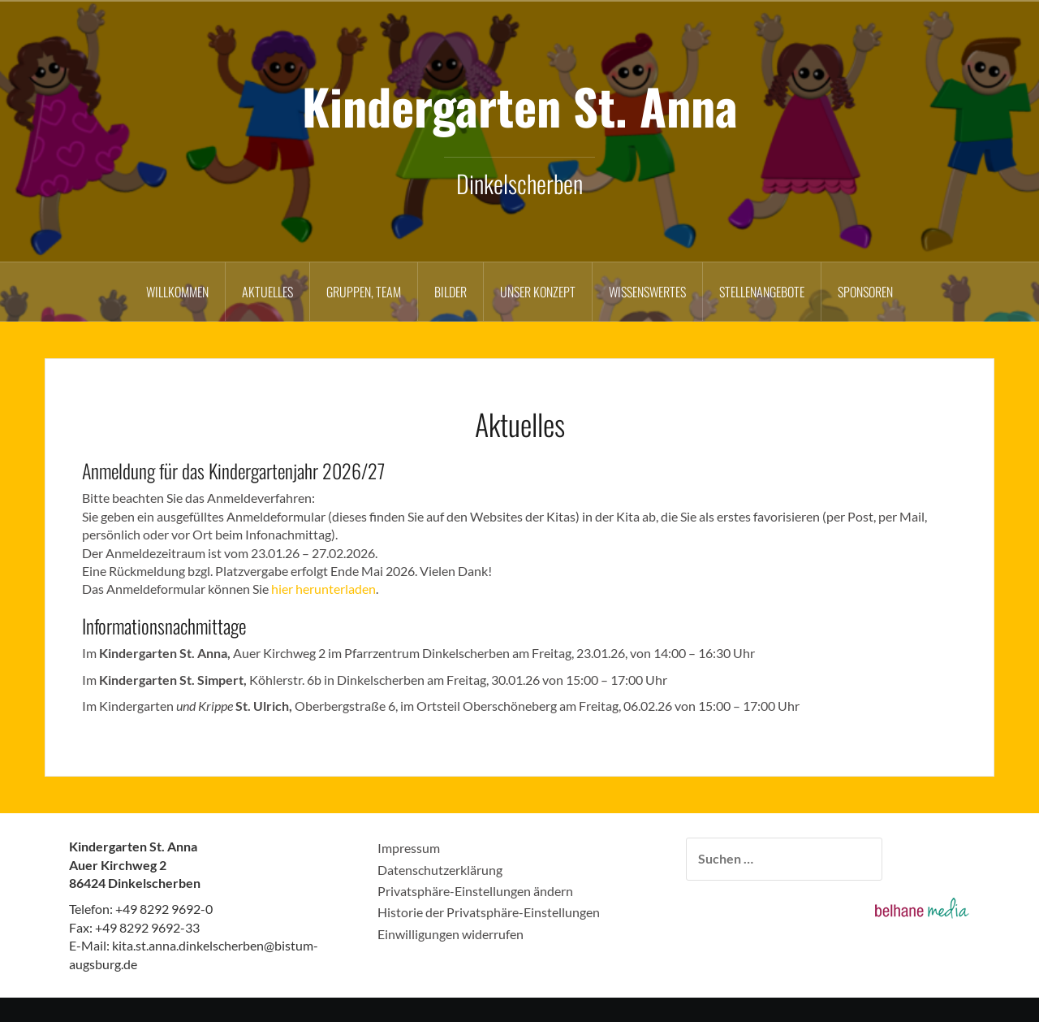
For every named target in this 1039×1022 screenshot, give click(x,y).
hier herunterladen (323, 588)
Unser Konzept (538, 291)
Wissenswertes (647, 291)
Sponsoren (865, 291)
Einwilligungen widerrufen (450, 934)
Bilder (450, 291)
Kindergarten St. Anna (520, 105)
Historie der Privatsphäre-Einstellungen (488, 912)
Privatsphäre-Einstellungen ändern (475, 891)
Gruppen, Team (363, 291)
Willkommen (177, 291)
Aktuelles (267, 291)
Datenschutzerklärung (439, 869)
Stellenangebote (761, 291)
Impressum (408, 847)
